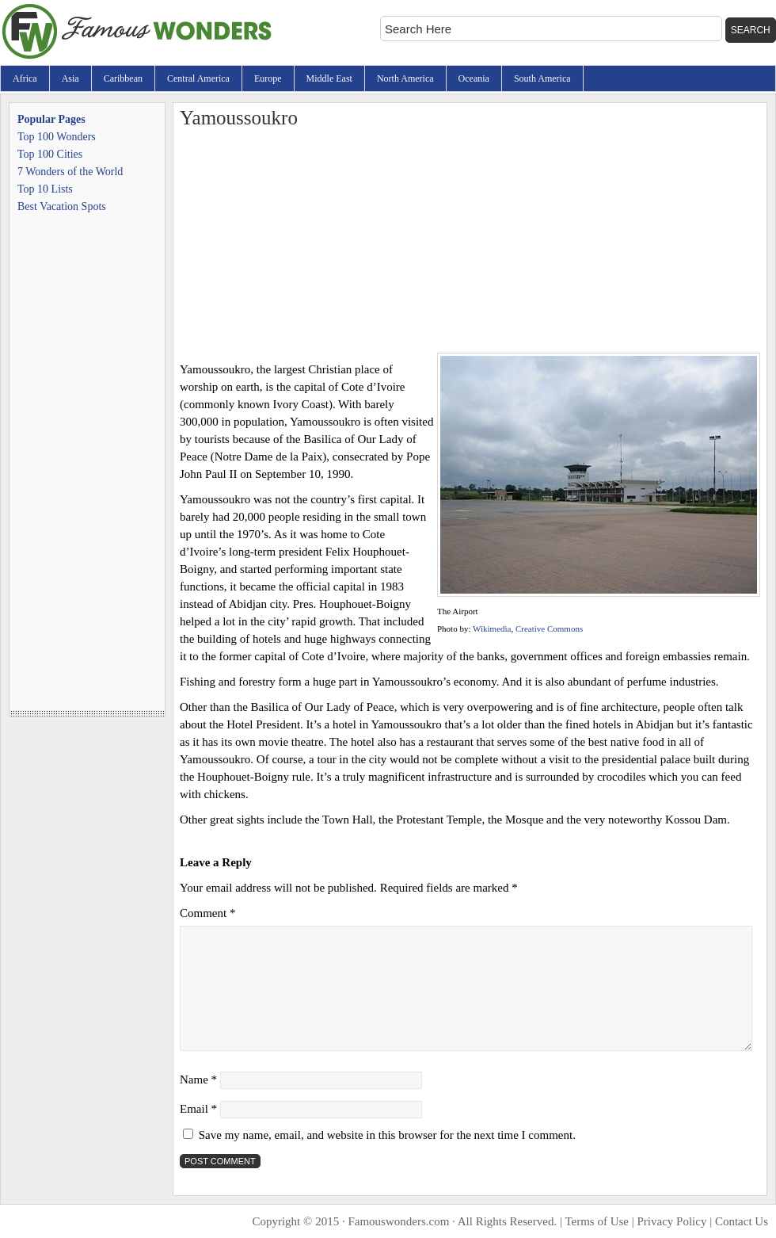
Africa (25, 78)
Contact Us (741, 1221)
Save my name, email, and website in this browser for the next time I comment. (387, 1135)
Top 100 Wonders (56, 137)
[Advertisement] (470, 242)
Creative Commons (549, 628)
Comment (207, 913)
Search (750, 30)
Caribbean (123, 78)
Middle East (329, 78)
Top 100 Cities (49, 154)
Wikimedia (492, 628)
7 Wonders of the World (70, 172)
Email (198, 1108)
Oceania (473, 78)
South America (542, 78)
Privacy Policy (672, 1221)
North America (405, 78)
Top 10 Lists (45, 189)
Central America (198, 78)
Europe (268, 78)
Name (198, 1079)
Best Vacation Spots (61, 206)
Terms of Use (597, 1221)
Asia (70, 78)
